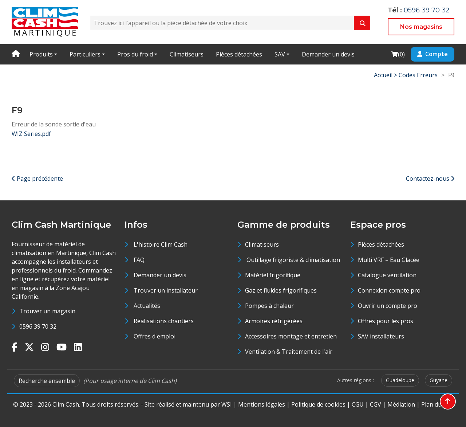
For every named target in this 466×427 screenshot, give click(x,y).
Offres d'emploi (154, 336)
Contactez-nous (430, 179)
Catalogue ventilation (387, 275)
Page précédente (37, 179)
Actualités (147, 306)
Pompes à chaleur (269, 306)
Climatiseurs (187, 54)
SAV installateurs (381, 336)
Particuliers (85, 54)
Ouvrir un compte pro (387, 306)
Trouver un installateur (166, 290)
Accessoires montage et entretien (291, 336)
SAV (280, 54)
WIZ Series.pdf (31, 134)
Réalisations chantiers (164, 321)
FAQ (139, 260)
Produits (41, 54)
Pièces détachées (239, 54)
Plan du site (437, 404)
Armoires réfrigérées (274, 321)
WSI (226, 404)
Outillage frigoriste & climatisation (292, 260)
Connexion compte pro (389, 290)
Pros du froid (135, 54)
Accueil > (386, 75)
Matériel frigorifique (272, 275)
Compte (432, 54)
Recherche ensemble (47, 381)
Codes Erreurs (418, 75)
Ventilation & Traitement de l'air (288, 352)
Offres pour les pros (385, 321)
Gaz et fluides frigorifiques (281, 290)
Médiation (401, 404)
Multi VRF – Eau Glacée (388, 260)
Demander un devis (328, 54)
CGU (358, 404)
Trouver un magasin (47, 311)
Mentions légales (261, 404)
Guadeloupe (400, 380)
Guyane (438, 380)
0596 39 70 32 (427, 10)
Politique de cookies (318, 404)
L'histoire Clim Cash (160, 244)
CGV (375, 404)
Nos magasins (421, 26)
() (398, 54)
